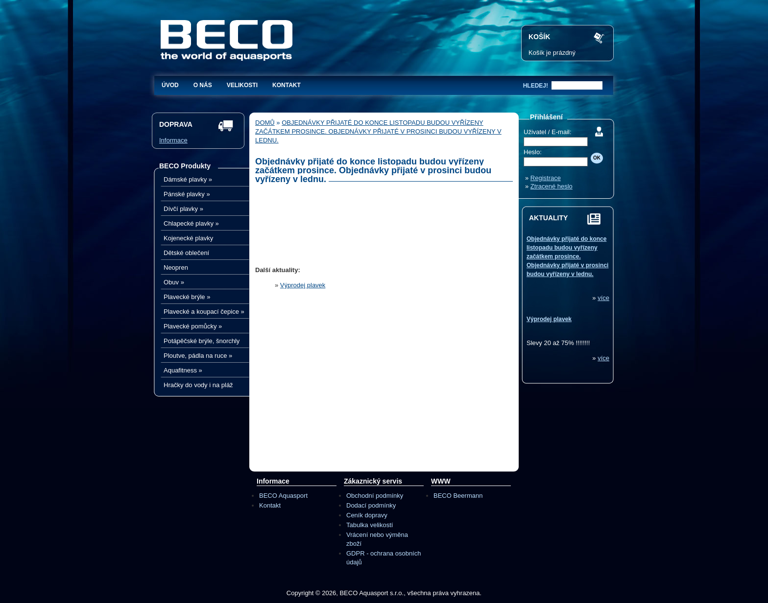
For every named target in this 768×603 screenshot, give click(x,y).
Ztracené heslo (551, 186)
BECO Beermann (457, 495)
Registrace (545, 178)
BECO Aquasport (283, 495)
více (603, 298)
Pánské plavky (187, 194)
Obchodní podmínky (374, 495)
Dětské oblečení (186, 252)
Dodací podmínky (371, 505)
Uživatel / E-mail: (548, 132)
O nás (202, 85)
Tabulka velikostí (369, 525)
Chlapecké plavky (191, 223)
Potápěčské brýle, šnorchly (202, 341)
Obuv (174, 282)
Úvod (170, 85)
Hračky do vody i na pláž (198, 385)
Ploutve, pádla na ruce (198, 355)
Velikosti (242, 85)
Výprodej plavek (303, 285)
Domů (265, 122)
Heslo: (533, 152)
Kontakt (286, 85)
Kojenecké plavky (188, 238)
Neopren (176, 267)
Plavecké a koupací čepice (204, 311)
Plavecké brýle (187, 297)
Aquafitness (183, 370)
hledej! (535, 85)
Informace (173, 140)
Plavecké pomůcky (193, 326)
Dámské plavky (188, 179)
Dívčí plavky (183, 208)
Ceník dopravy (366, 515)
